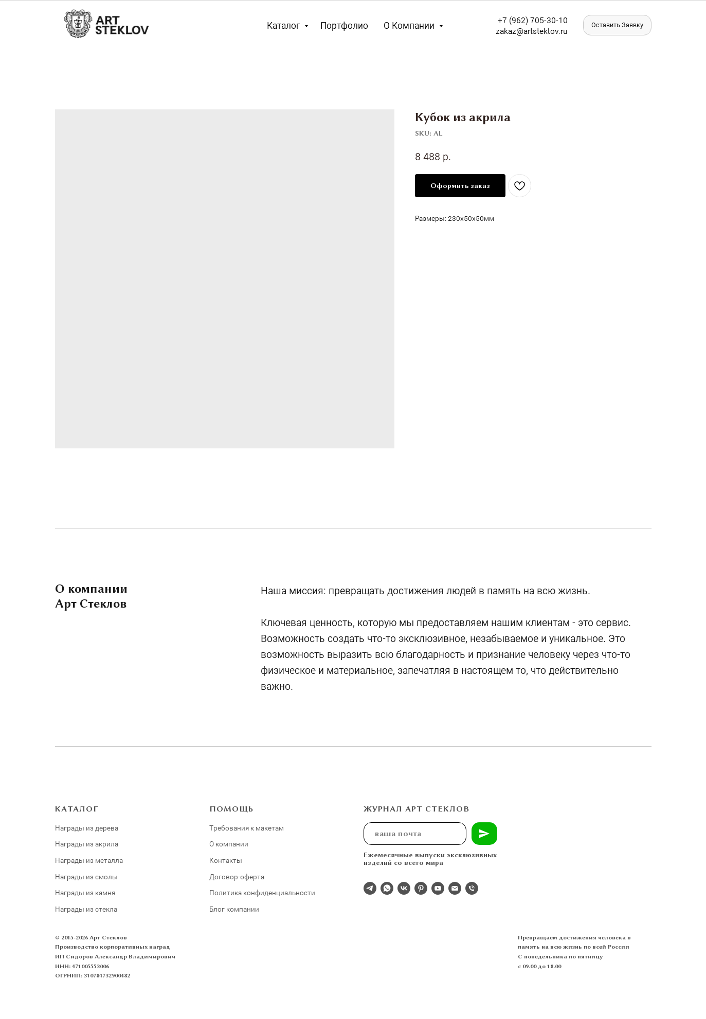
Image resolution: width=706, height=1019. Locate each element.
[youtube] (437, 888)
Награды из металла (89, 860)
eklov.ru (553, 30)
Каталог (284, 25)
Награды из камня (85, 892)
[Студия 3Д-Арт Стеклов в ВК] (403, 888)
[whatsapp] (387, 888)
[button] (617, 25)
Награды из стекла (86, 909)
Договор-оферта (236, 876)
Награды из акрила (86, 843)
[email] (454, 888)
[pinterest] (420, 888)
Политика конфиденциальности (262, 892)
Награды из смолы (86, 876)
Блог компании (234, 909)
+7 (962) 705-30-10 (533, 19)
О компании (410, 25)
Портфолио (344, 25)
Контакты (225, 860)
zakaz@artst (517, 30)
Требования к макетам (246, 828)
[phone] (471, 888)
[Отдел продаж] (370, 888)
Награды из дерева (86, 828)
